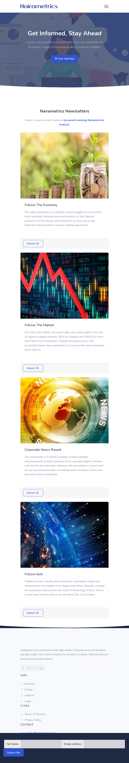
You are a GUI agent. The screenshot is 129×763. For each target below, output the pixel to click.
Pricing (26, 689)
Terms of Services (33, 714)
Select (33, 243)
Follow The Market (39, 325)
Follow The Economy (41, 205)
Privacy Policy (30, 720)
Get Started (64, 59)
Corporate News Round (43, 449)
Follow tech (34, 574)
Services (27, 684)
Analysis (27, 695)
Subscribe (13, 752)
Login (25, 701)
